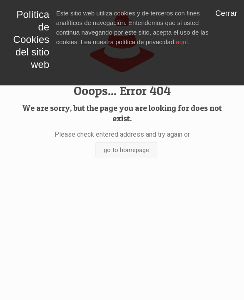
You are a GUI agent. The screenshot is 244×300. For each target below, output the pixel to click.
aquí (182, 41)
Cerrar (226, 13)
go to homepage (126, 150)
